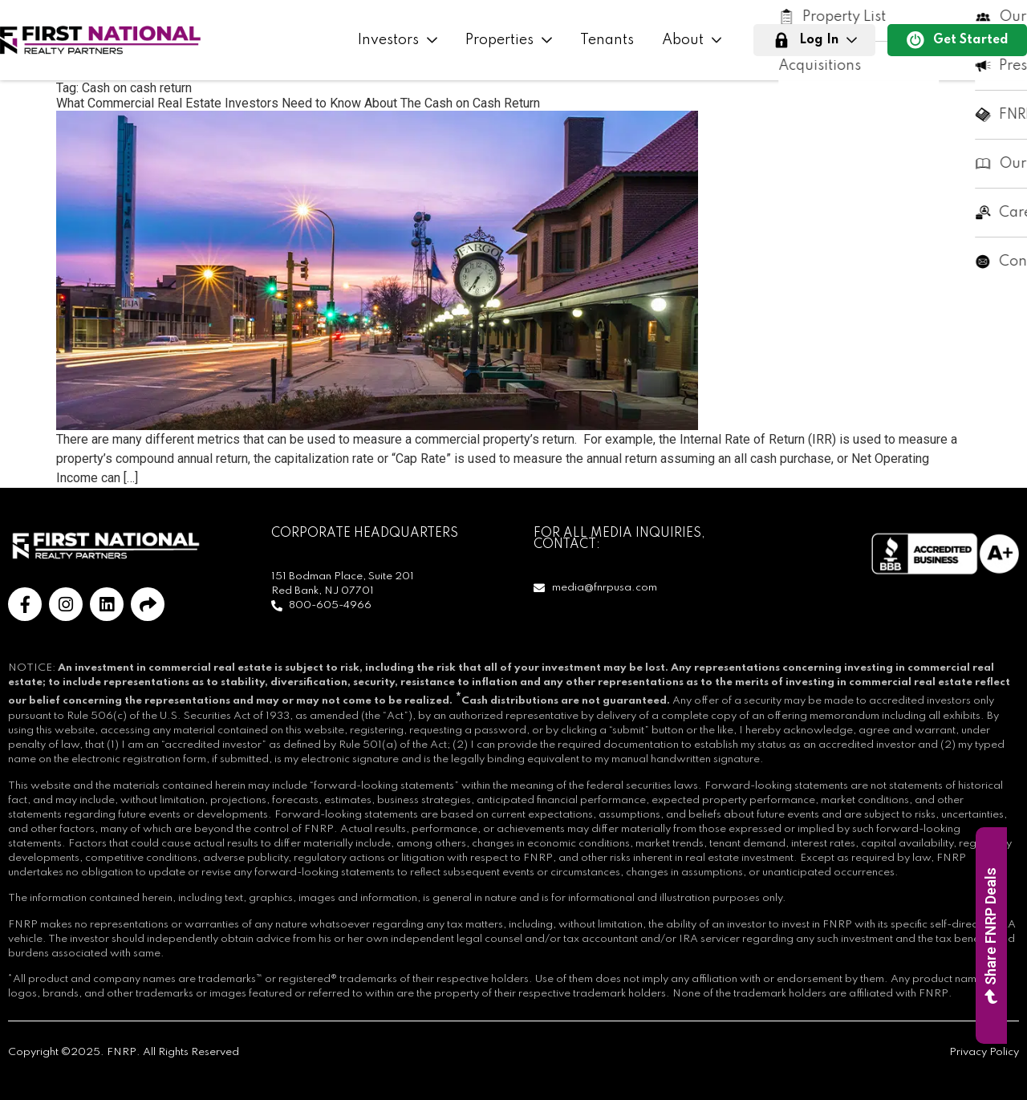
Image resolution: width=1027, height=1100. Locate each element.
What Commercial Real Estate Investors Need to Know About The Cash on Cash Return (298, 103)
